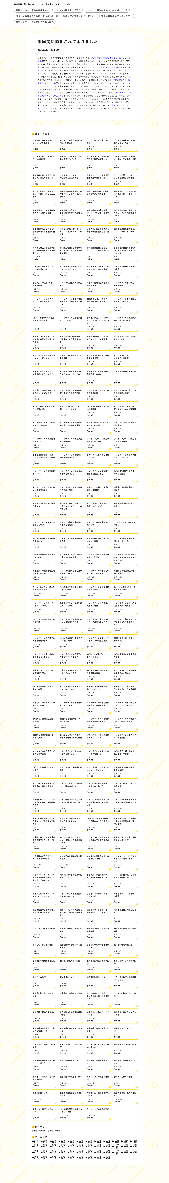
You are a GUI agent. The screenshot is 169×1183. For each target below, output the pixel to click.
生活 (51, 1131)
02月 (36, 1141)
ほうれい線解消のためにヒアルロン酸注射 (37, 15)
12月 (54, 1141)
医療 (35, 1131)
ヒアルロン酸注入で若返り (67, 10)
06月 (99, 1141)
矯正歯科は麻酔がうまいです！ (116, 15)
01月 (45, 1141)
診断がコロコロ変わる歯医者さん (32, 10)
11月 (126, 1141)
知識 (58, 1131)
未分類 (56, 49)
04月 (117, 1146)
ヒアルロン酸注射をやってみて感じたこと (107, 10)
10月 (63, 1141)
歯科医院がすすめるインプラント (79, 15)
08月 (81, 1141)
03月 (126, 1145)
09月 (72, 1141)
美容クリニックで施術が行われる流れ (35, 21)
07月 (90, 1141)
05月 (108, 1141)
